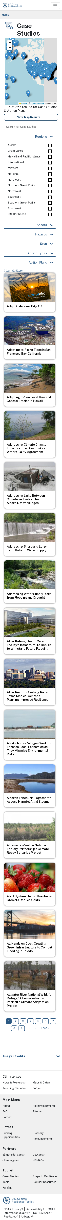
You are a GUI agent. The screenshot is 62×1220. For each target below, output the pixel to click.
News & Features (13, 1082)
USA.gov (38, 1154)
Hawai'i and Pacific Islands (24, 156)
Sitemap (38, 1111)
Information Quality (16, 1213)
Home (5, 14)
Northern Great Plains (22, 185)
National (13, 173)
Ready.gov (10, 1216)
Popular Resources (44, 1182)
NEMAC (37, 1160)
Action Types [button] (37, 253)
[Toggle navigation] (55, 5)
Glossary (38, 1133)
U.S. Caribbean (17, 214)
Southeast (14, 196)
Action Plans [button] (38, 262)
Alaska (12, 145)
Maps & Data (41, 1082)
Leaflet (23, 103)
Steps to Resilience (45, 1176)
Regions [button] (41, 136)
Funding (7, 1187)
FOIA (50, 1209)
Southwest (14, 208)
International (16, 162)
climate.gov (9, 1160)
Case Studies (10, 1176)
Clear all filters (13, 270)
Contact (7, 1117)
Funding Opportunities (11, 1135)
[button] (12, 56)
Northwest (14, 191)
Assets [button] (42, 225)
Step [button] (43, 243)
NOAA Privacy (12, 1209)
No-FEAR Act (41, 1213)
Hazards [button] (41, 234)
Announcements (43, 1138)
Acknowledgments (44, 1105)
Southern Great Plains (22, 202)
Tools (5, 1182)
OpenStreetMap (38, 103)
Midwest (13, 168)
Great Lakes (15, 150)
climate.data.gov (12, 1154)
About (6, 1105)
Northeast (14, 179)
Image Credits (14, 1056)
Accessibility (34, 1209)
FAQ (4, 1111)
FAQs (36, 1088)
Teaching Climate (13, 1088)
